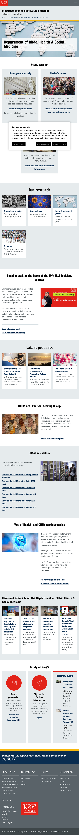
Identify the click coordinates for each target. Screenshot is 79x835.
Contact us (44, 17)
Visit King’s (63, 787)
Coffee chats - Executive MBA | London (68, 684)
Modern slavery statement (39, 832)
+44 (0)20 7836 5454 (9, 807)
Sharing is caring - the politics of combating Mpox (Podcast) (12, 371)
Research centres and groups (63, 212)
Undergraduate (13, 17)
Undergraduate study (20, 73)
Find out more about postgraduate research (39, 165)
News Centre (64, 778)
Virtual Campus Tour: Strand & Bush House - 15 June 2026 (68, 716)
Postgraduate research (10, 784)
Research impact (36, 211)
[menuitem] (5, 17)
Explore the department (11, 329)
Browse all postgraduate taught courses (58, 108)
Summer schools (7, 790)
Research (35, 17)
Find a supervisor (39, 169)
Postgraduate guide (13, 720)
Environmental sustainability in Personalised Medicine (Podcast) (38, 373)
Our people (8, 246)
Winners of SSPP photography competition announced (29, 625)
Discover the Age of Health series (53, 579)
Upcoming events (64, 675)
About (4, 17)
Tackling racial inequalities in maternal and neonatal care (48, 625)
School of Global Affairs (12, 14)
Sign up (39, 717)
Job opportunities (65, 790)
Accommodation (46, 781)
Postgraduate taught (9, 781)
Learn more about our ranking (13, 332)
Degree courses (7, 778)
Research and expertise (13, 211)
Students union (65, 784)
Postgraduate (25, 17)
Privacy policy (22, 832)
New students (25, 778)
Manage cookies (18, 144)
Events (62, 781)
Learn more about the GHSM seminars (55, 583)
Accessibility (55, 832)
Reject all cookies (43, 144)
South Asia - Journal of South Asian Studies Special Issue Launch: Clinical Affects (68, 625)
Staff (22, 781)
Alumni (23, 784)
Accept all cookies (59, 144)
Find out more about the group (52, 438)
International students (9, 787)
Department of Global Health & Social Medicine (25, 10)
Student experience (8, 793)
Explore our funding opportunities (59, 112)
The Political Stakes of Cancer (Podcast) (63, 370)
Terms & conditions (8, 832)
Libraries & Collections (48, 778)
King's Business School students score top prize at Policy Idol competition (10, 626)
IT (41, 784)
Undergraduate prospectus (14, 715)
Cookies (65, 832)
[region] (39, 136)
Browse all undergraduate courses (20, 108)
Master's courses (59, 73)
